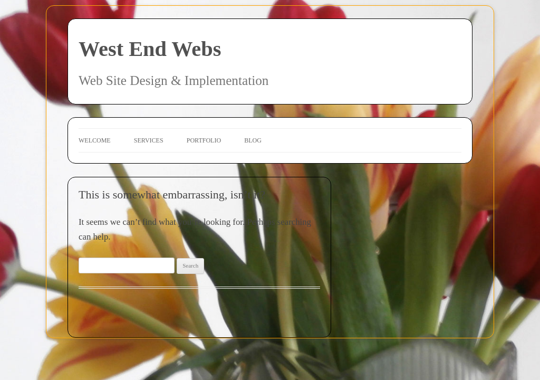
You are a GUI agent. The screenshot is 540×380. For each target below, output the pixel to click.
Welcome (95, 140)
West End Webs (150, 49)
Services (148, 140)
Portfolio (204, 140)
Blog (253, 140)
